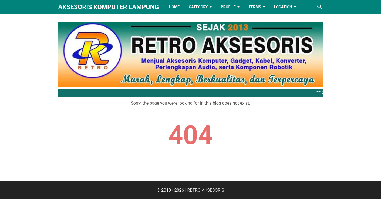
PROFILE (228, 7)
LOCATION (283, 7)
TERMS (255, 7)
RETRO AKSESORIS (205, 190)
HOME (174, 7)
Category (198, 7)
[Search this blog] (319, 7)
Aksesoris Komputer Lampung (108, 7)
